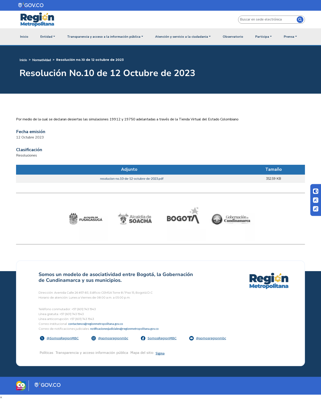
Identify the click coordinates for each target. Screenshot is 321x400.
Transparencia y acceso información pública (92, 353)
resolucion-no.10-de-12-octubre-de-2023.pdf (131, 178)
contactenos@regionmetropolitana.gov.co (95, 324)
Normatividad (41, 60)
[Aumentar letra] (315, 208)
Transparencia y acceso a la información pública (103, 37)
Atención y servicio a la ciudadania (181, 37)
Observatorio (233, 37)
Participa (262, 37)
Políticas (46, 353)
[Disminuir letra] (315, 200)
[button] (60, 338)
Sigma (160, 353)
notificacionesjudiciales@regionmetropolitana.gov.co (124, 328)
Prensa (289, 37)
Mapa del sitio (141, 353)
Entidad (46, 37)
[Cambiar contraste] (315, 191)
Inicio (24, 37)
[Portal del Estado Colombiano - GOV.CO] (31, 5)
